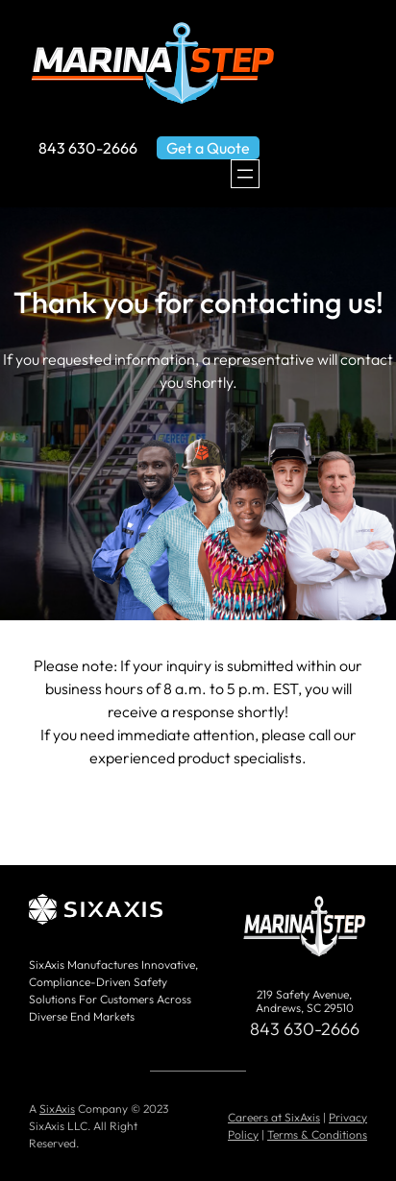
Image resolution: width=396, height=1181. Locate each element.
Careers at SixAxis (274, 1117)
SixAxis (57, 1108)
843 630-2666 (87, 147)
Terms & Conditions (317, 1134)
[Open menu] (245, 173)
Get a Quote (208, 147)
